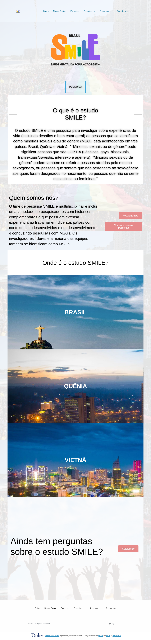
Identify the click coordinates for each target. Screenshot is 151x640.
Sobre (46, 11)
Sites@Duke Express (52, 636)
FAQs (108, 636)
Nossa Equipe (59, 11)
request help (117, 636)
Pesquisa (90, 11)
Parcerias (74, 11)
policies (100, 636)
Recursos (106, 11)
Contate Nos (122, 11)
